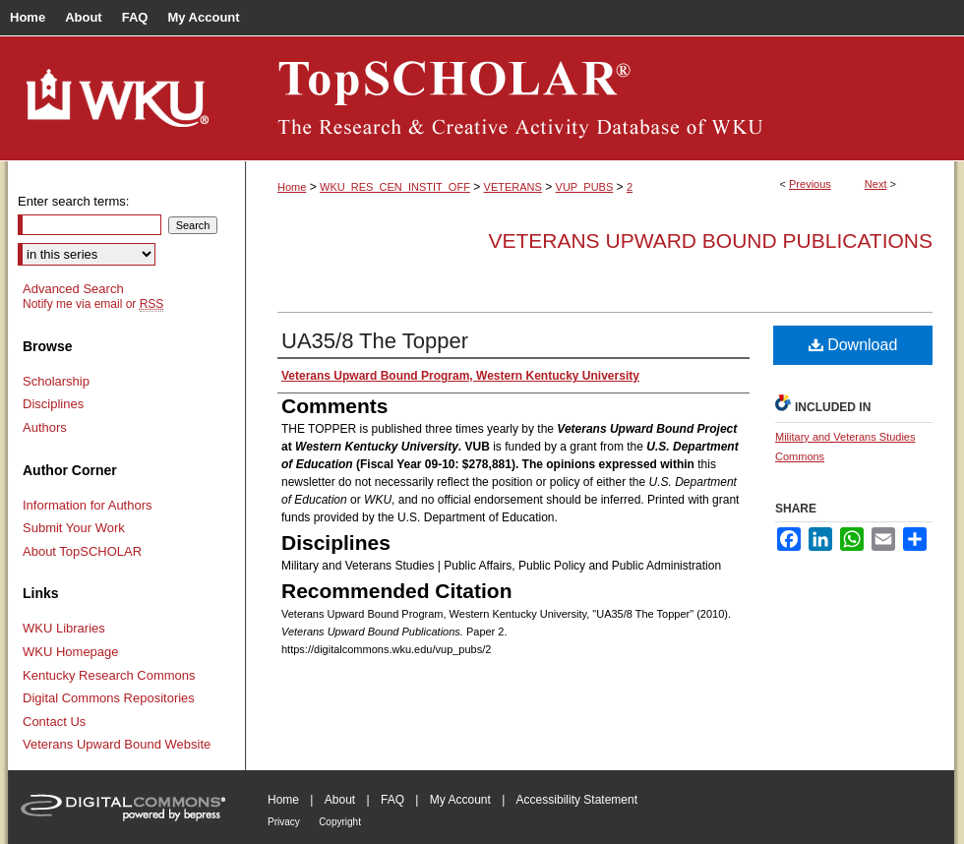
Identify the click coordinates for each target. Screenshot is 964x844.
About (340, 800)
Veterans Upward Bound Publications (710, 240)
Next (876, 184)
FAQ (392, 800)
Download (853, 344)
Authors (45, 427)
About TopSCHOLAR (82, 551)
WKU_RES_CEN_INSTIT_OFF (395, 187)
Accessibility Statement (576, 800)
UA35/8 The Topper (374, 341)
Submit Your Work (74, 527)
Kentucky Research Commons (109, 675)
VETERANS (513, 187)
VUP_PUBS (585, 187)
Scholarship (56, 381)
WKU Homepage (71, 651)
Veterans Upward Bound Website (117, 744)
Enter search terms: (73, 201)
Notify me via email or (93, 304)
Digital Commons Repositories (109, 698)
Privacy (284, 821)
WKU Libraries (64, 628)
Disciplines (53, 403)
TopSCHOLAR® (600, 98)
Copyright (340, 821)
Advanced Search (73, 288)
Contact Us (54, 721)
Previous (810, 184)
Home (291, 187)
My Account (460, 800)
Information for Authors (87, 505)
